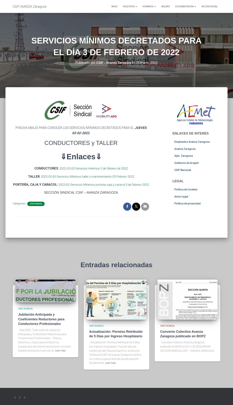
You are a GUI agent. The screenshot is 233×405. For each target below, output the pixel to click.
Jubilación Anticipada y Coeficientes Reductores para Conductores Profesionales (41, 319)
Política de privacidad (187, 203)
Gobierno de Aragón (186, 162)
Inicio (114, 6)
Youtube (24, 397)
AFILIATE (165, 6)
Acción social (210, 6)
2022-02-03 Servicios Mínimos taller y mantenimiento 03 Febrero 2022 (87, 176)
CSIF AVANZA (36, 209)
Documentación (185, 6)
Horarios (149, 6)
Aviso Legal (181, 196)
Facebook (19, 397)
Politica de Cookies (186, 189)
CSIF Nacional (182, 170)
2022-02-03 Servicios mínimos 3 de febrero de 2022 (94, 168)
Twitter (15, 397)
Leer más (60, 350)
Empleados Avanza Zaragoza (192, 141)
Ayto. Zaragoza (183, 155)
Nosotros (130, 6)
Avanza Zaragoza (185, 148)
